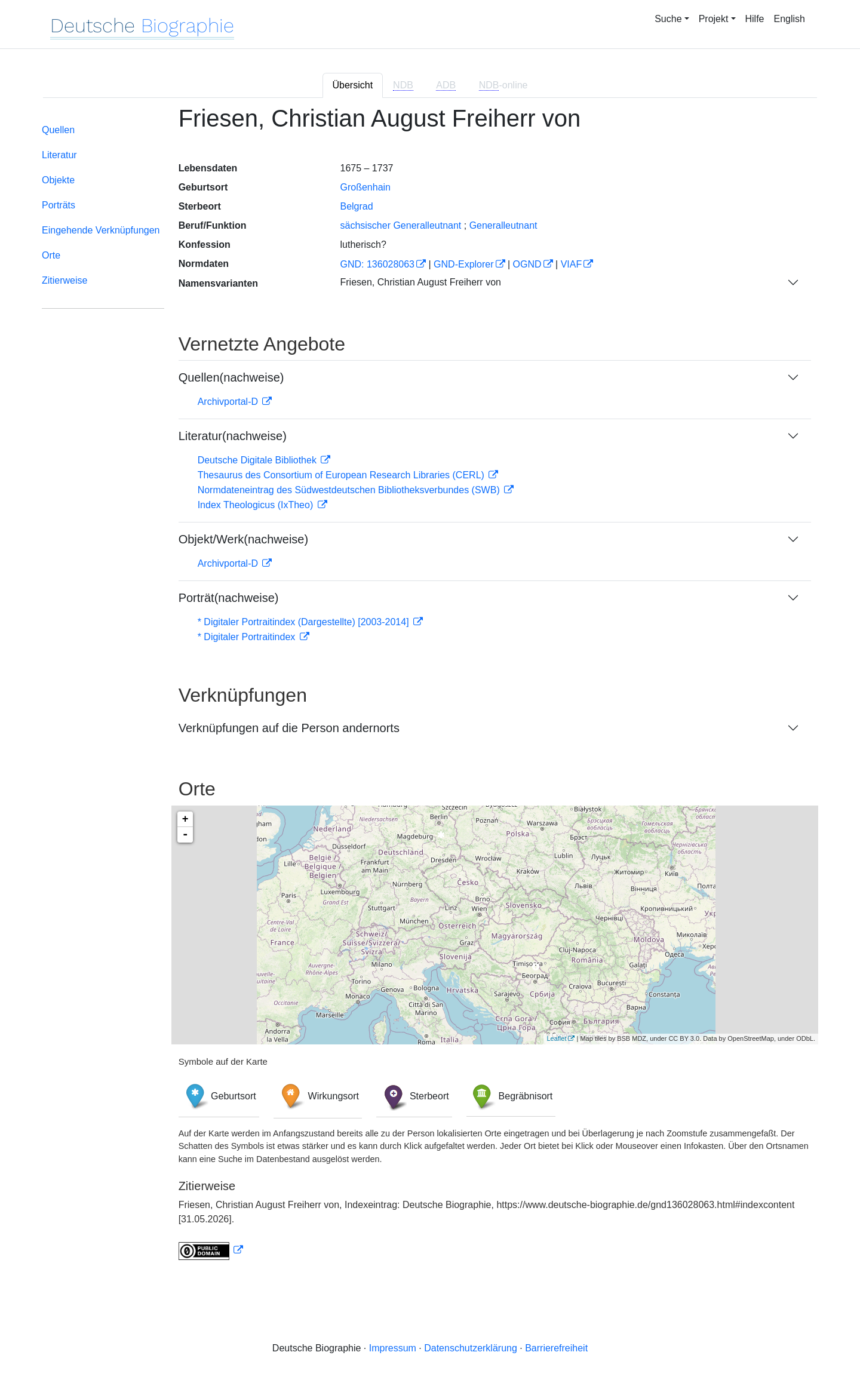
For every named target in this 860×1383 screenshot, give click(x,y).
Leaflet (556, 1038)
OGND (527, 264)
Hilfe (754, 19)
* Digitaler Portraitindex (248, 637)
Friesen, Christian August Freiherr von (420, 282)
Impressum (392, 1348)
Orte (51, 255)
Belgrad (356, 206)
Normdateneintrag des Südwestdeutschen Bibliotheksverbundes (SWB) (350, 490)
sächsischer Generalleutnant (400, 225)
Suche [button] (668, 19)
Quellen (58, 130)
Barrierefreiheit (556, 1348)
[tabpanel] (430, 690)
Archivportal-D (229, 402)
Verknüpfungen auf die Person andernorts (289, 727)
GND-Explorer (463, 264)
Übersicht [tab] (353, 85)
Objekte (58, 180)
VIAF (571, 264)
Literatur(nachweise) (233, 435)
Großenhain (365, 187)
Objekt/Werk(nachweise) (243, 539)
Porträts (58, 205)
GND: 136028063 (377, 264)
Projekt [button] (714, 19)
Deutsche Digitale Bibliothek (259, 460)
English (789, 19)
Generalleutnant (503, 225)
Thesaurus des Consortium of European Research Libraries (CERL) (342, 475)
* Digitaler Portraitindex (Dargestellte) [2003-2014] (304, 622)
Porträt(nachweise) (229, 597)
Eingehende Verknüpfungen (101, 230)
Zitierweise (64, 280)
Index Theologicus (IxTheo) (257, 505)
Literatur (59, 155)
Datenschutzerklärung (470, 1348)
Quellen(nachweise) (231, 377)
